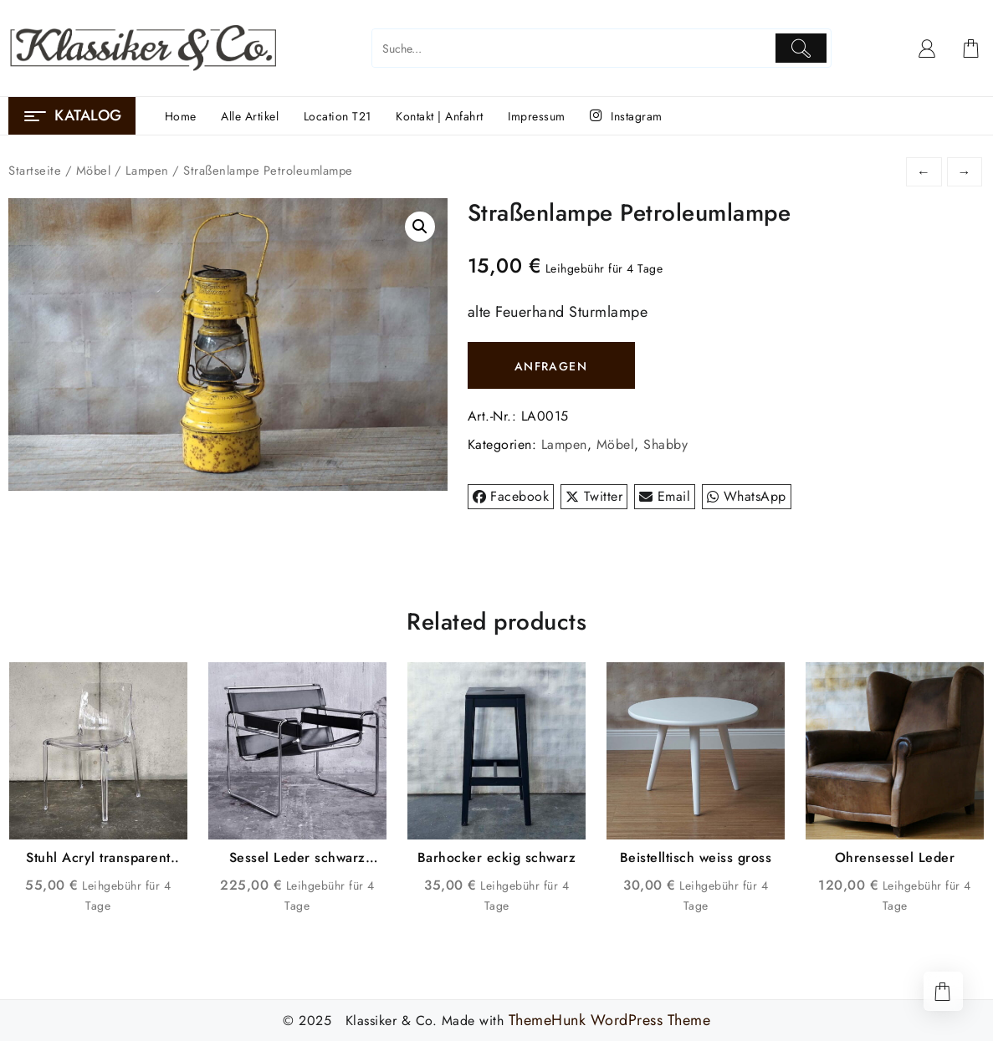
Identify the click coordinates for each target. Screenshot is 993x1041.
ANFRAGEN (550, 366)
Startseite (34, 170)
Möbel (93, 170)
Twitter (594, 496)
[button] (420, 227)
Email (664, 496)
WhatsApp (746, 496)
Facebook (511, 496)
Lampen (147, 170)
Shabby (665, 444)
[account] (927, 48)
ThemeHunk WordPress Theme (610, 1020)
